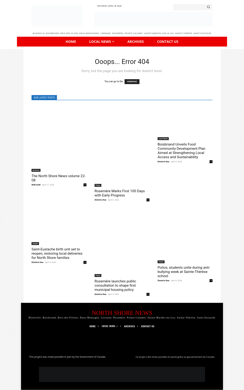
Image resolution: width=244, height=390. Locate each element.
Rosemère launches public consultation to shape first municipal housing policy (115, 285)
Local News (163, 138)
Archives (36, 170)
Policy (98, 185)
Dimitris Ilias (100, 199)
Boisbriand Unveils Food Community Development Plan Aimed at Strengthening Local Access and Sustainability (181, 150)
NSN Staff (36, 184)
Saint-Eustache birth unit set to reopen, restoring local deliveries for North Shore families (57, 253)
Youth (161, 262)
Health (35, 243)
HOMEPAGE (132, 82)
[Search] (208, 7)
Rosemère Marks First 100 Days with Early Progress (120, 193)
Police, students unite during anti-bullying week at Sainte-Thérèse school (184, 271)
